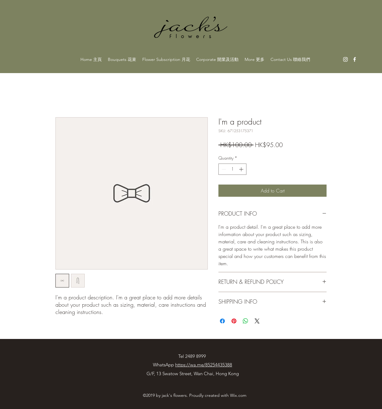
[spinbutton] (232, 169)
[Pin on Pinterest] (234, 321)
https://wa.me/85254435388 (203, 365)
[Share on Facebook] (222, 321)
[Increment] (242, 169)
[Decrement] (223, 169)
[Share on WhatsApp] (245, 321)
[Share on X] (257, 321)
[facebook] (355, 59)
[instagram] (345, 59)
